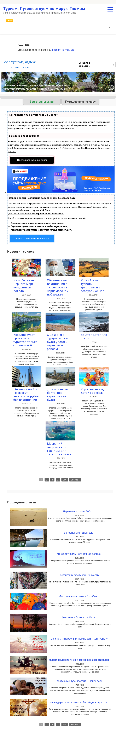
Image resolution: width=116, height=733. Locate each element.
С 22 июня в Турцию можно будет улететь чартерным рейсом (58, 342)
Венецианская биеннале (78, 532)
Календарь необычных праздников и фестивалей (78, 659)
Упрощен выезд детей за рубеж (92, 391)
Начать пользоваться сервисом (32, 238)
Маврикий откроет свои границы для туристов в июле (59, 449)
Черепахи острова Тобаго (78, 511)
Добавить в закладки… (84, 64)
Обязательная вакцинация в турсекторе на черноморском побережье (58, 287)
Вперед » (75, 480)
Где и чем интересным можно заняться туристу (79, 638)
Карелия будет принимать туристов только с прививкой (25, 340)
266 (64, 480)
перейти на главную (63, 49)
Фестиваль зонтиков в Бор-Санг (78, 596)
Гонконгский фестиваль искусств (78, 575)
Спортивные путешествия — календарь (78, 681)
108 (64, 724)
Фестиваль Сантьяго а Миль (78, 617)
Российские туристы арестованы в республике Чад (92, 286)
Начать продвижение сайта (32, 160)
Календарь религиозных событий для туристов (79, 702)
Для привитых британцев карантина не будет (57, 394)
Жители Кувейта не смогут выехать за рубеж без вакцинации (26, 394)
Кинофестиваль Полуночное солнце (79, 553)
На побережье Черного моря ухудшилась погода (23, 286)
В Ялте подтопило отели (94, 336)
